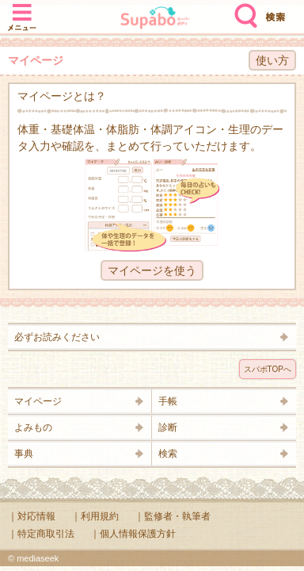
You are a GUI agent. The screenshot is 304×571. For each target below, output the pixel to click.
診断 (167, 427)
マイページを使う (152, 270)
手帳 (167, 401)
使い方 (272, 60)
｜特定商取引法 (41, 533)
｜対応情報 (31, 516)
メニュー (22, 9)
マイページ (38, 401)
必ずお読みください (57, 337)
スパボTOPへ (267, 369)
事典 (23, 453)
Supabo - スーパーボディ (155, 19)
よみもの (33, 427)
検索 (242, 9)
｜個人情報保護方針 (133, 533)
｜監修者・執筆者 (173, 516)
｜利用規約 (95, 516)
